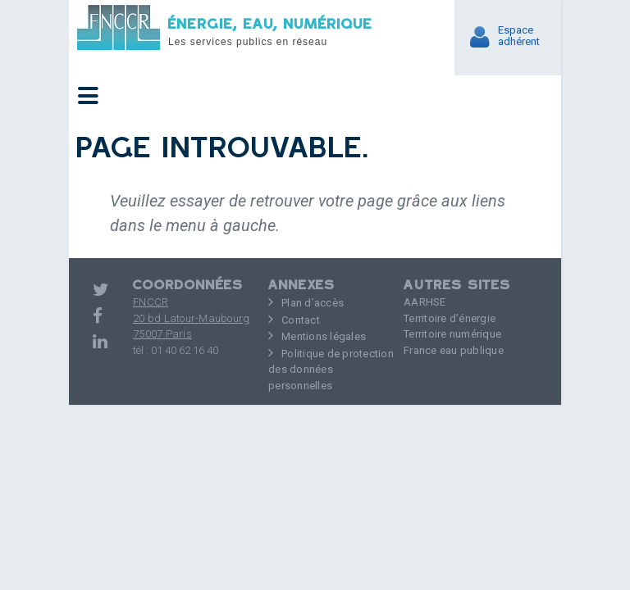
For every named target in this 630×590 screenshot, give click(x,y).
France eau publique (454, 350)
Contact (300, 320)
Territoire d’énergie (449, 318)
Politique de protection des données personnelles (331, 369)
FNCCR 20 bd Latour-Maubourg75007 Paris (191, 318)
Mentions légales (323, 336)
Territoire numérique (452, 334)
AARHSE (425, 302)
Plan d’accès (312, 303)
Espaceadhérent (519, 36)
